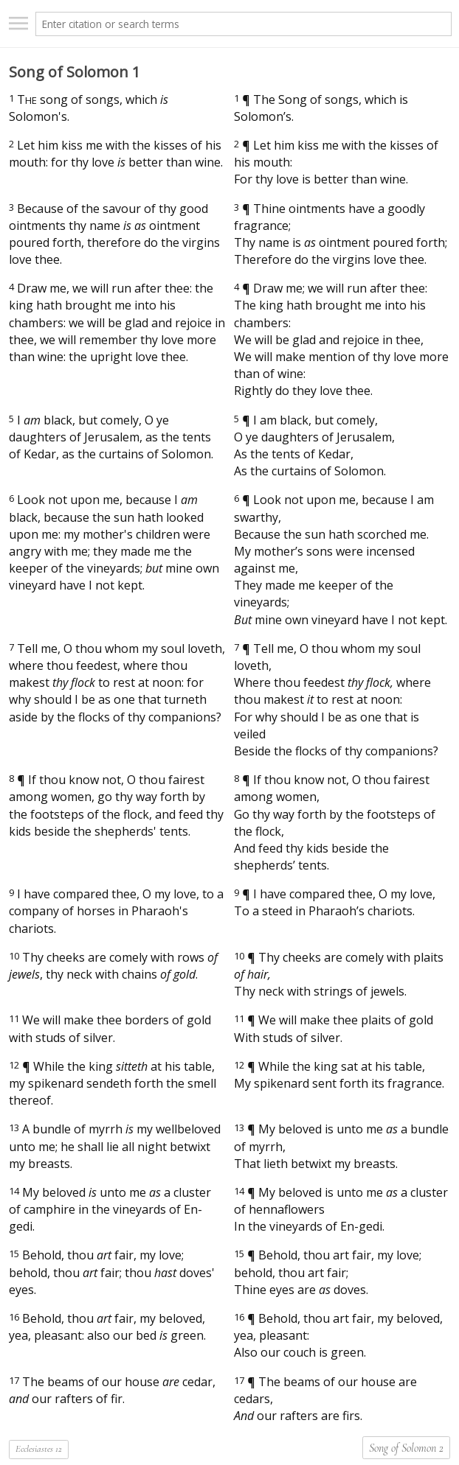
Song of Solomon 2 (406, 1448)
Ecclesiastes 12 (38, 1449)
